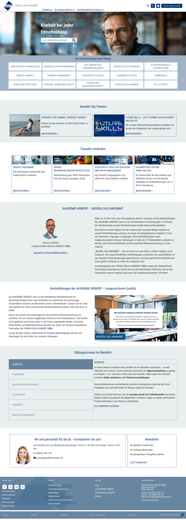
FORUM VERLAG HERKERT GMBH (39, 328)
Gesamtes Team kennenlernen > (51, 253)
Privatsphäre (64, 515)
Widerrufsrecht (54, 496)
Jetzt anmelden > (139, 462)
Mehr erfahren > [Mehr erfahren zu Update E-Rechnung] (22, 191)
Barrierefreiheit (54, 504)
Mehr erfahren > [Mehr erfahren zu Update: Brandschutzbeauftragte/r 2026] (63, 191)
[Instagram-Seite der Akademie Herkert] (11, 487)
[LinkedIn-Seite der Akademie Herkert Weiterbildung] (17, 487)
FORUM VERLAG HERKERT (105, 493)
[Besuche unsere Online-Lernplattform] (171, 6)
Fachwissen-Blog (8, 491)
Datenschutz (34, 515)
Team (97, 485)
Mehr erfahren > (50, 133)
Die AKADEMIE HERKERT (104, 489)
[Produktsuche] (59, 40)
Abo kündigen (54, 493)
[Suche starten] (74, 40)
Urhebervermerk (132, 515)
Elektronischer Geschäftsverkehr (61, 500)
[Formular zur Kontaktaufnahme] (158, 5)
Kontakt (98, 496)
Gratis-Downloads (8, 495)
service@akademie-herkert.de (50, 458)
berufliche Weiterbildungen (59, 333)
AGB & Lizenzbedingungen (97, 515)
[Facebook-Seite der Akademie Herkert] (5, 487)
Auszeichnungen (8, 506)
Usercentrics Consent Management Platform (140, 326)
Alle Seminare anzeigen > (108, 406)
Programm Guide (8, 502)
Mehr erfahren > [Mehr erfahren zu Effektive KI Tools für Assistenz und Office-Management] (104, 191)
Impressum (5, 515)
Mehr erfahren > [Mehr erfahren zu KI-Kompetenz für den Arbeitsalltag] (145, 191)
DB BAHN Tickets (55, 485)
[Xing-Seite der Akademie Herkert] (22, 487)
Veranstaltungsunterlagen (58, 489)
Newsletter (6, 499)
